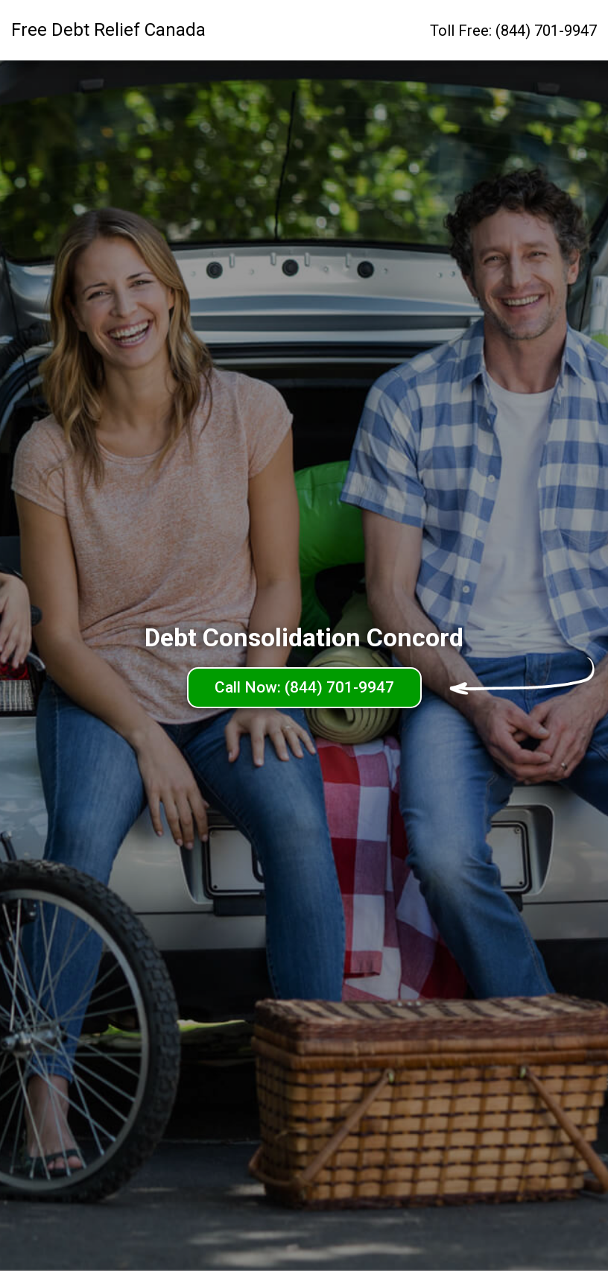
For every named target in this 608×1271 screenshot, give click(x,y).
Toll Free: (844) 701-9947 (513, 31)
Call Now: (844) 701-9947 (304, 687)
